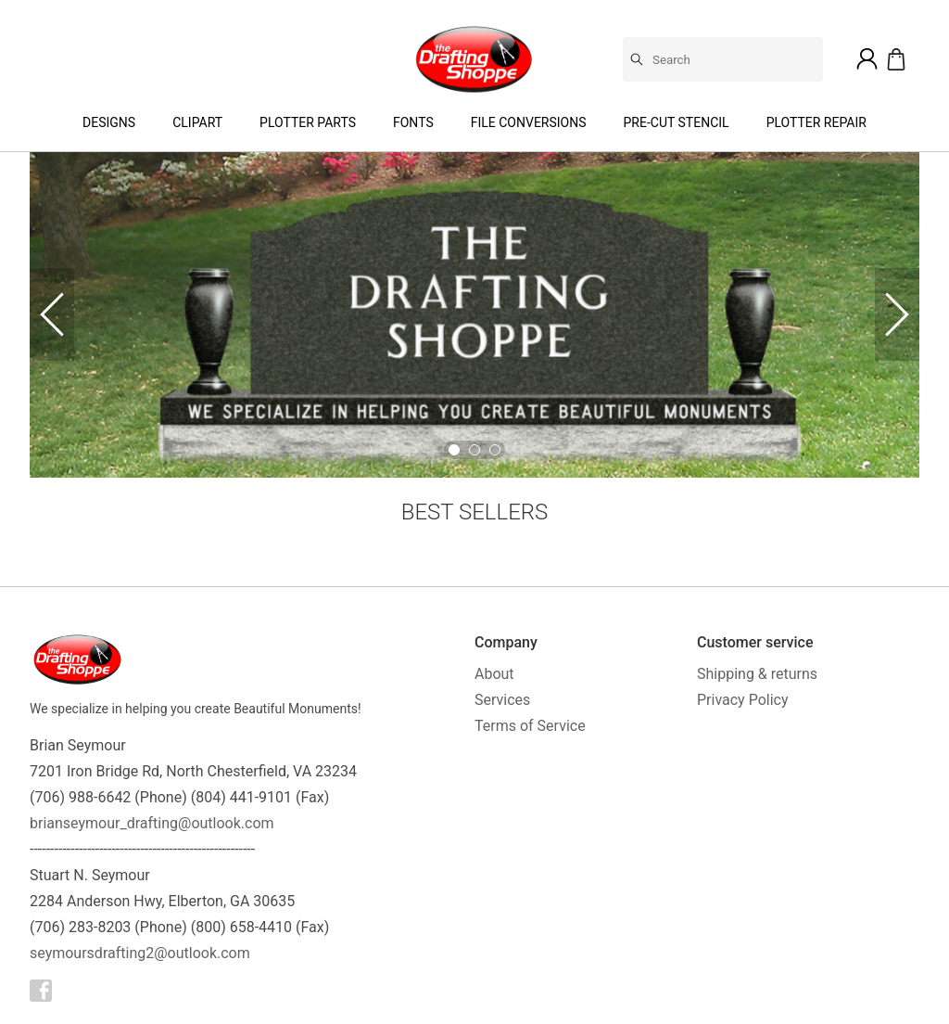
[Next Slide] (897, 314)
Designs (108, 122)
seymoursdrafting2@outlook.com (140, 953)
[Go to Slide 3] (494, 449)
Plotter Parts (307, 122)
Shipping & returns (757, 674)
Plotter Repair (816, 122)
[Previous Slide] (52, 314)
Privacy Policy (743, 700)
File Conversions (529, 122)
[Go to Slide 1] (454, 449)
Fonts (413, 122)
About (494, 674)
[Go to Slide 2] (474, 449)
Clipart (197, 122)
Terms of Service (530, 726)
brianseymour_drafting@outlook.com (152, 823)
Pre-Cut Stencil (676, 122)
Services (502, 700)
